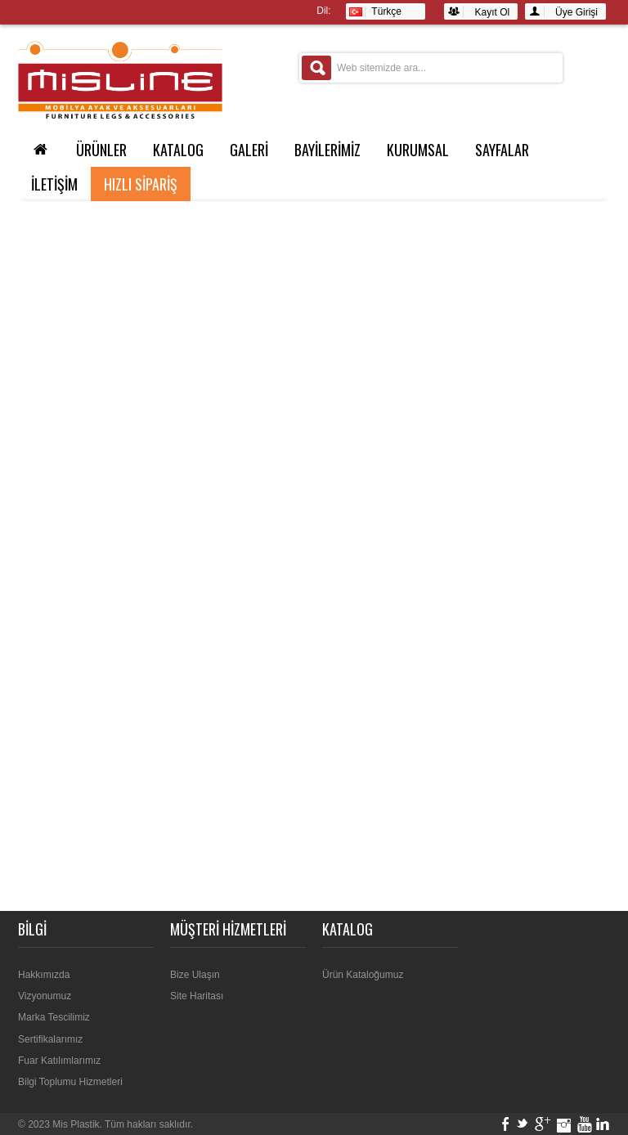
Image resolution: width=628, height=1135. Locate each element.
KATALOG (178, 149)
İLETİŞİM (54, 184)
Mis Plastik (75, 1124)
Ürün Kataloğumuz (362, 974)
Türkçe (375, 11)
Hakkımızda (44, 974)
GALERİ (249, 149)
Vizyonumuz (44, 996)
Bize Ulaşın (195, 974)
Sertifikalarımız (50, 1039)
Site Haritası (196, 996)
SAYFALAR (502, 149)
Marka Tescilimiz (54, 1017)
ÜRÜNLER (101, 149)
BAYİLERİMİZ (327, 149)
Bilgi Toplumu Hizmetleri (70, 1082)
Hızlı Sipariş (140, 184)
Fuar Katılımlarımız (59, 1060)
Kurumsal (418, 149)
